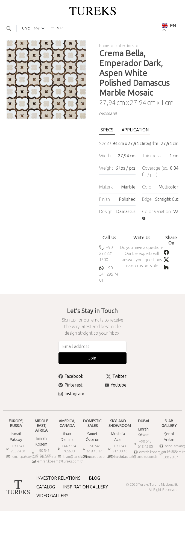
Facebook (70, 376)
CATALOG (45, 487)
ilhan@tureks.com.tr (76, 457)
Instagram (71, 393)
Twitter (116, 376)
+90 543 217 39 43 (117, 448)
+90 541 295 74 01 (108, 274)
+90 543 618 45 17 (92, 448)
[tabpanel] (139, 181)
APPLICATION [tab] (135, 129)
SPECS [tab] (107, 129)
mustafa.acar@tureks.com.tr (133, 457)
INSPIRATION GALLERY (85, 487)
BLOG (94, 478)
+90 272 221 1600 (106, 253)
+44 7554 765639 (67, 448)
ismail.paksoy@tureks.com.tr (31, 457)
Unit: (26, 28)
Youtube (116, 385)
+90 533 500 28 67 (169, 454)
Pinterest (70, 385)
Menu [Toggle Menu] (58, 28)
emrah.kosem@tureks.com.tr (57, 461)
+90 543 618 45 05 (41, 453)
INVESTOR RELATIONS (58, 478)
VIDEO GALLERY (52, 495)
